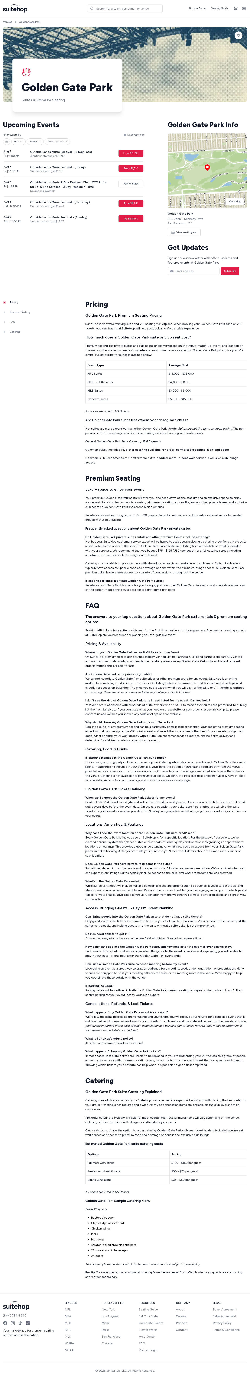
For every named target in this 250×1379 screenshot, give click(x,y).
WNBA (69, 1343)
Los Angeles (110, 1316)
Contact (182, 1330)
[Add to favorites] (238, 35)
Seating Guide (219, 8)
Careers (181, 1316)
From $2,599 (130, 153)
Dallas (105, 1330)
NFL (68, 1309)
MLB (68, 1323)
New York (108, 1309)
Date (18, 141)
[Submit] (91, 8)
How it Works (148, 1330)
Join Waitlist (130, 183)
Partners (181, 1323)
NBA (68, 1316)
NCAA (69, 1350)
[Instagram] (13, 1323)
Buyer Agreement (225, 1309)
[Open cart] (236, 8)
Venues (7, 22)
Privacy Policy (222, 1323)
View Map (235, 201)
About (180, 1309)
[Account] (244, 8)
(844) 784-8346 (14, 1315)
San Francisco (111, 1336)
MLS (68, 1336)
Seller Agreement (224, 1316)
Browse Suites (198, 8)
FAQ (142, 1343)
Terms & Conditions (226, 1330)
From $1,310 (131, 168)
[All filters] (6, 141)
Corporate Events (151, 1323)
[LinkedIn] (28, 1323)
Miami (105, 1323)
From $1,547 (130, 218)
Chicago (107, 1343)
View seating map (184, 232)
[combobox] (125, 8)
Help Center (147, 1336)
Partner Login (148, 1350)
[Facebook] (5, 1323)
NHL (68, 1330)
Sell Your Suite (148, 1316)
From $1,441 (130, 203)
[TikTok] (20, 1323)
